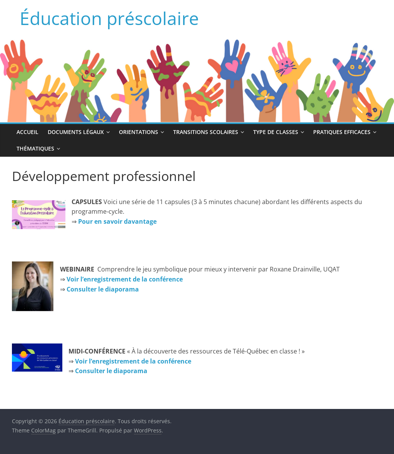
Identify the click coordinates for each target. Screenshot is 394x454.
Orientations (138, 132)
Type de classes (275, 132)
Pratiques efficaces (342, 132)
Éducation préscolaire (109, 18)
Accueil (27, 132)
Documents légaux (76, 132)
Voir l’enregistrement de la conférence (125, 279)
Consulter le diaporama (111, 371)
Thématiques (35, 148)
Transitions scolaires (205, 132)
